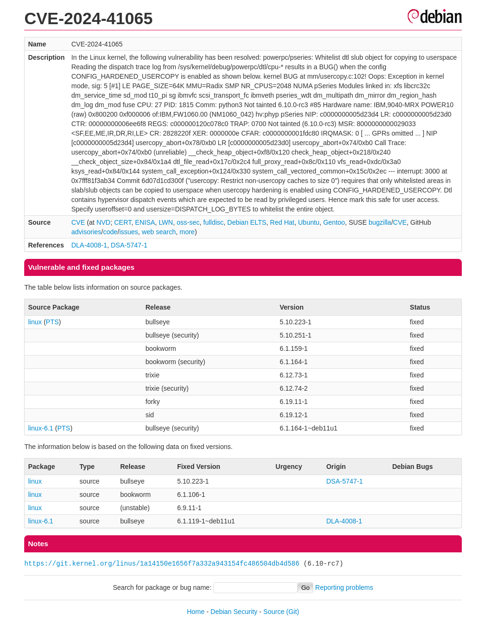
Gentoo (334, 222)
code (110, 232)
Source (273, 611)
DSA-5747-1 (129, 245)
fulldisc (213, 222)
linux (35, 322)
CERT (122, 222)
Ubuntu (308, 222)
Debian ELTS (246, 222)
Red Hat (282, 222)
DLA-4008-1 (89, 245)
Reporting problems (344, 587)
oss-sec (188, 222)
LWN (166, 222)
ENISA (145, 222)
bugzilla (380, 222)
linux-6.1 (40, 428)
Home (196, 611)
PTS (52, 322)
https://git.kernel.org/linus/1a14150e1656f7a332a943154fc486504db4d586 (161, 563)
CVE (78, 222)
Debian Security (234, 611)
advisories (86, 232)
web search (159, 232)
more (187, 232)
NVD (103, 222)
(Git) (292, 611)
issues (128, 232)
